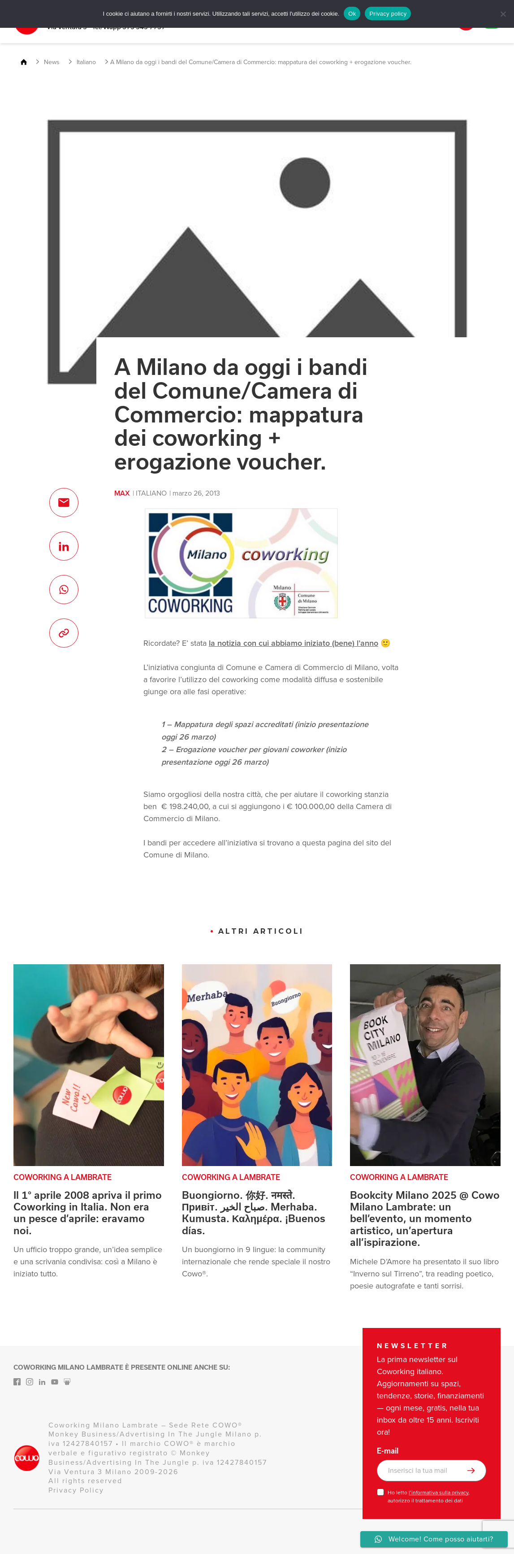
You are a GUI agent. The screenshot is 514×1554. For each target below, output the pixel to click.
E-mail (387, 1451)
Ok (352, 13)
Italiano (151, 493)
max (122, 493)
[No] (502, 13)
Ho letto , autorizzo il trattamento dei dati (429, 1497)
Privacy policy (387, 13)
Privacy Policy (76, 1490)
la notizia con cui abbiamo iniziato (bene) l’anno (293, 643)
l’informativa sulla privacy (438, 1493)
